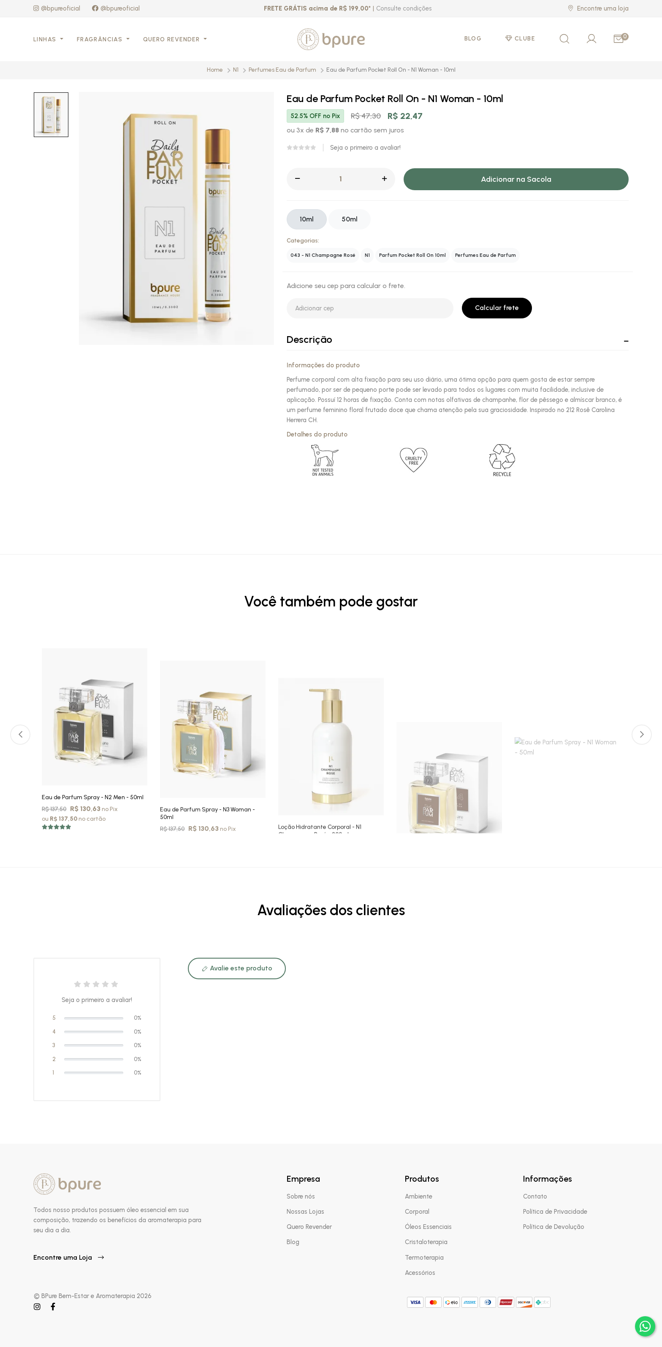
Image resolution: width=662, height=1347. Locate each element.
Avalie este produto (236, 968)
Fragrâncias (101, 39)
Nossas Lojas (305, 1211)
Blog (473, 38)
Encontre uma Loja (68, 1257)
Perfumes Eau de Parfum (282, 69)
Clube (520, 38)
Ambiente (418, 1196)
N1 (236, 69)
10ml (307, 219)
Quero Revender (172, 39)
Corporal (417, 1211)
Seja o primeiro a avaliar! (365, 147)
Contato (535, 1196)
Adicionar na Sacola (516, 179)
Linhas (45, 39)
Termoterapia (424, 1257)
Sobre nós (301, 1196)
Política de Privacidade (555, 1211)
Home (215, 69)
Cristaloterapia (426, 1242)
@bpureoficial (56, 8)
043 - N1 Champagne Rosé (322, 255)
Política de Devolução (553, 1227)
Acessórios (420, 1273)
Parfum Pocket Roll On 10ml (412, 255)
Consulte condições (404, 8)
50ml (350, 219)
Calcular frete (497, 308)
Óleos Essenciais (428, 1227)
